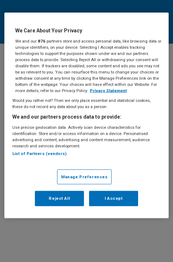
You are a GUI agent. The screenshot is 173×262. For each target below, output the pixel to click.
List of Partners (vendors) (39, 153)
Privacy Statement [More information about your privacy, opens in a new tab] (108, 90)
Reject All (59, 198)
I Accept (114, 198)
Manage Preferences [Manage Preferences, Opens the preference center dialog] (84, 176)
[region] (86, 115)
